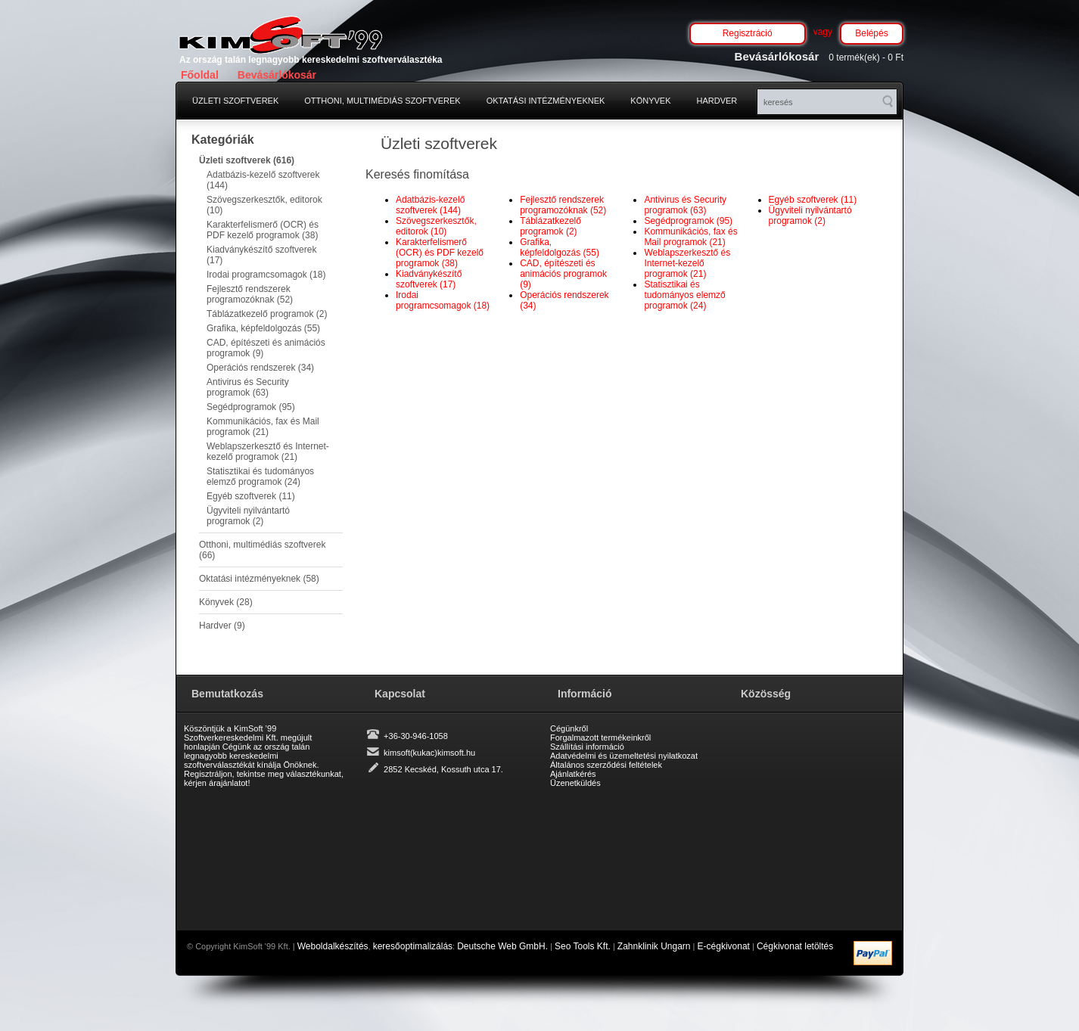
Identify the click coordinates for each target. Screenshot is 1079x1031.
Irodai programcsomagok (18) (266, 274)
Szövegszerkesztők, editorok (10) (264, 205)
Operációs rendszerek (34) (260, 367)
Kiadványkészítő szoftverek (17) (261, 255)
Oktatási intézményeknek (546, 100)
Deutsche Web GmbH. (502, 946)
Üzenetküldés (575, 782)
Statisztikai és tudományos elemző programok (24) (260, 476)
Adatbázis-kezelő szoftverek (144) (263, 180)
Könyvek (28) (226, 602)
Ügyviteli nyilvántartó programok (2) (248, 515)
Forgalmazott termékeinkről (600, 737)
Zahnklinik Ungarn (654, 946)
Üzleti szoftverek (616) (246, 160)
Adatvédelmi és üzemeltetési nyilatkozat (624, 755)
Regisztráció (748, 33)
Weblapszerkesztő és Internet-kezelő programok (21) (268, 451)
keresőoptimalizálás (412, 946)
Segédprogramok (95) (251, 407)
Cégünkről (569, 728)
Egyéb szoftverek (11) (251, 496)
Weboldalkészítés (332, 946)
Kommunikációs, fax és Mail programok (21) (263, 426)
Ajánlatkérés (573, 773)
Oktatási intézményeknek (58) (259, 578)
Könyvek (650, 100)
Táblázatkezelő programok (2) (267, 314)
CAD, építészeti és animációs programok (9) (266, 348)
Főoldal (200, 75)
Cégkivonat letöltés (795, 946)
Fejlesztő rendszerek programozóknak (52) (250, 294)
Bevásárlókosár (277, 75)
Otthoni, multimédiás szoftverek (382, 100)
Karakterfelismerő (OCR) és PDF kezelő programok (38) (263, 230)
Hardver (717, 100)
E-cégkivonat (724, 946)
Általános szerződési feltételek (606, 764)
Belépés (871, 33)
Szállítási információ (587, 746)
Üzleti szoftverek (235, 100)
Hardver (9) (222, 625)
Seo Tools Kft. (583, 946)
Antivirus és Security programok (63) (248, 387)
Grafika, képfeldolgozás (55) (263, 328)
